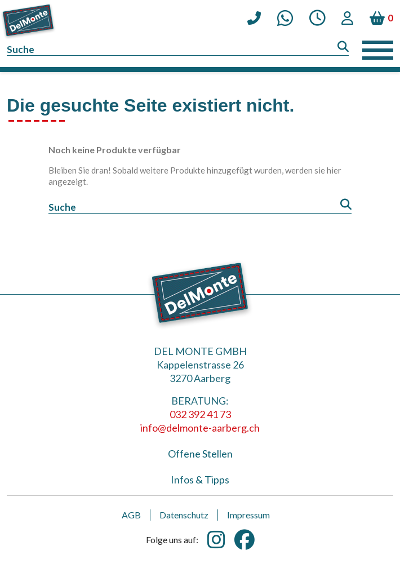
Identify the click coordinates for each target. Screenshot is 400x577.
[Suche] (178, 50)
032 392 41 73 (200, 414)
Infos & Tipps (200, 479)
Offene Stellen (200, 453)
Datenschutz (183, 514)
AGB (131, 514)
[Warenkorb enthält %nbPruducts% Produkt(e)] (381, 18)
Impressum (248, 514)
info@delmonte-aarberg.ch (200, 427)
